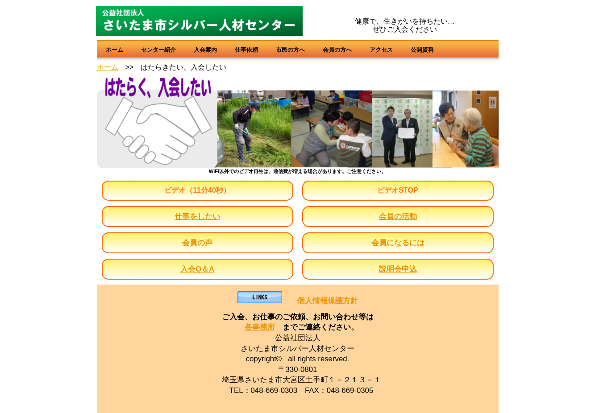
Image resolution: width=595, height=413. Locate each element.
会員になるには (397, 243)
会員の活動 (398, 216)
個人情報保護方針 (327, 301)
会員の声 (197, 243)
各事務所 (260, 327)
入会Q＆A (197, 269)
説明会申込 (398, 269)
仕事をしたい (197, 216)
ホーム (107, 67)
